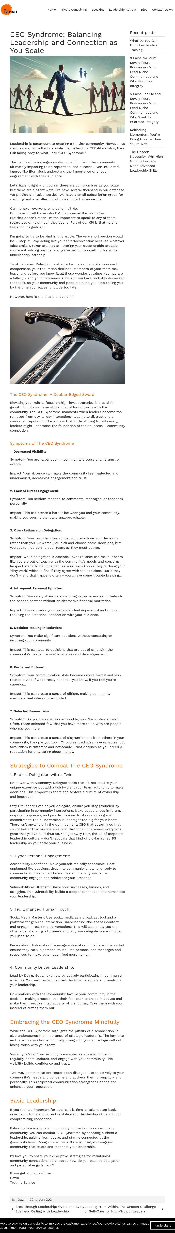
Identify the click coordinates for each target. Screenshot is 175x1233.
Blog (144, 9)
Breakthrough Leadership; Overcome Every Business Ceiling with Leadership (47, 1209)
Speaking (97, 9)
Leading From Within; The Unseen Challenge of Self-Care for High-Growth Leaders (125, 1209)
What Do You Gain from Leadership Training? (144, 45)
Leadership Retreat (122, 9)
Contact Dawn (162, 9)
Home (51, 9)
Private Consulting (73, 9)
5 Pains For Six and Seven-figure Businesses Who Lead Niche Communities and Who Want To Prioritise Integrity (145, 108)
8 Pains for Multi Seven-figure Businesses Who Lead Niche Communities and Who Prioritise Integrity (144, 72)
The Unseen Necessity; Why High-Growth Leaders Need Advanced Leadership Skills (147, 161)
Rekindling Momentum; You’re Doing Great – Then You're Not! (145, 137)
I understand (162, 1225)
